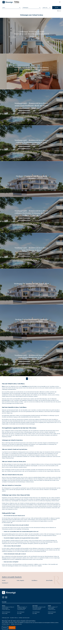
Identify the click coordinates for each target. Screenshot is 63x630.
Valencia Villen (4, 613)
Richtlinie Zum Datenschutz (24, 617)
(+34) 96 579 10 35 (21, 609)
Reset (59, 11)
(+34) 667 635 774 (51, 609)
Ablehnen (5, 627)
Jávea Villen (19, 613)
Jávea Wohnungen (20, 612)
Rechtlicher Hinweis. (6, 624)
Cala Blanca (34, 580)
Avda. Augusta (20, 580)
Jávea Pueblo (49, 580)
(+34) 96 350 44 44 (6, 609)
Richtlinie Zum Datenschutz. (16, 624)
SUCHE (56, 7)
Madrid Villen (50, 613)
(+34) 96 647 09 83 (36, 609)
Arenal (3, 580)
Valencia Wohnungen (6, 612)
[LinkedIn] (6, 597)
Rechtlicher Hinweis (14, 617)
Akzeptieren (12, 627)
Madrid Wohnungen (52, 612)
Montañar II (5, 583)
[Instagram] (3, 597)
